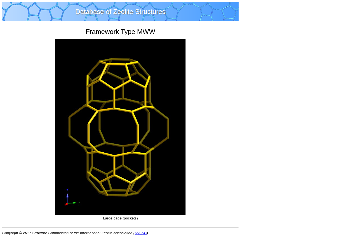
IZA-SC (141, 233)
